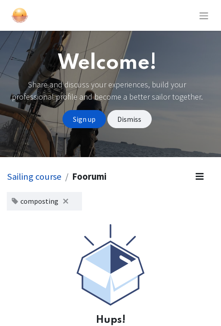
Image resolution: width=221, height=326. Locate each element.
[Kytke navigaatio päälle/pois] (203, 15)
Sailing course (34, 176)
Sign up (84, 119)
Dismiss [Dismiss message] (129, 119)
